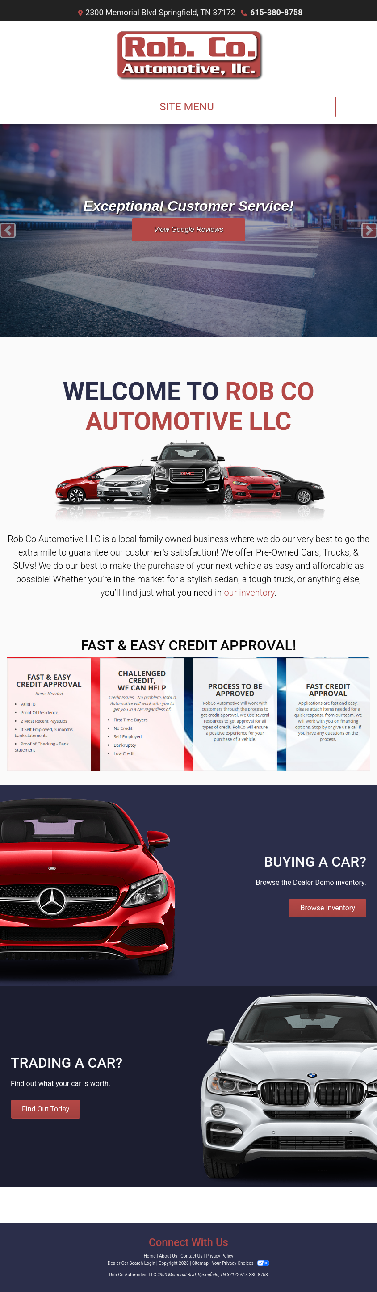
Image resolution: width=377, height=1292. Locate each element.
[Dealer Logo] (188, 55)
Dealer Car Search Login (131, 1263)
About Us (168, 1256)
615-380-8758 (276, 12)
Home (150, 1256)
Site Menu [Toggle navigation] (186, 107)
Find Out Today (45, 1109)
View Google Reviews (188, 229)
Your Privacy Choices (240, 1263)
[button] (8, 230)
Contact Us (191, 1256)
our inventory (249, 592)
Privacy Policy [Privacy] (220, 1256)
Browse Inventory (327, 908)
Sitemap (200, 1263)
